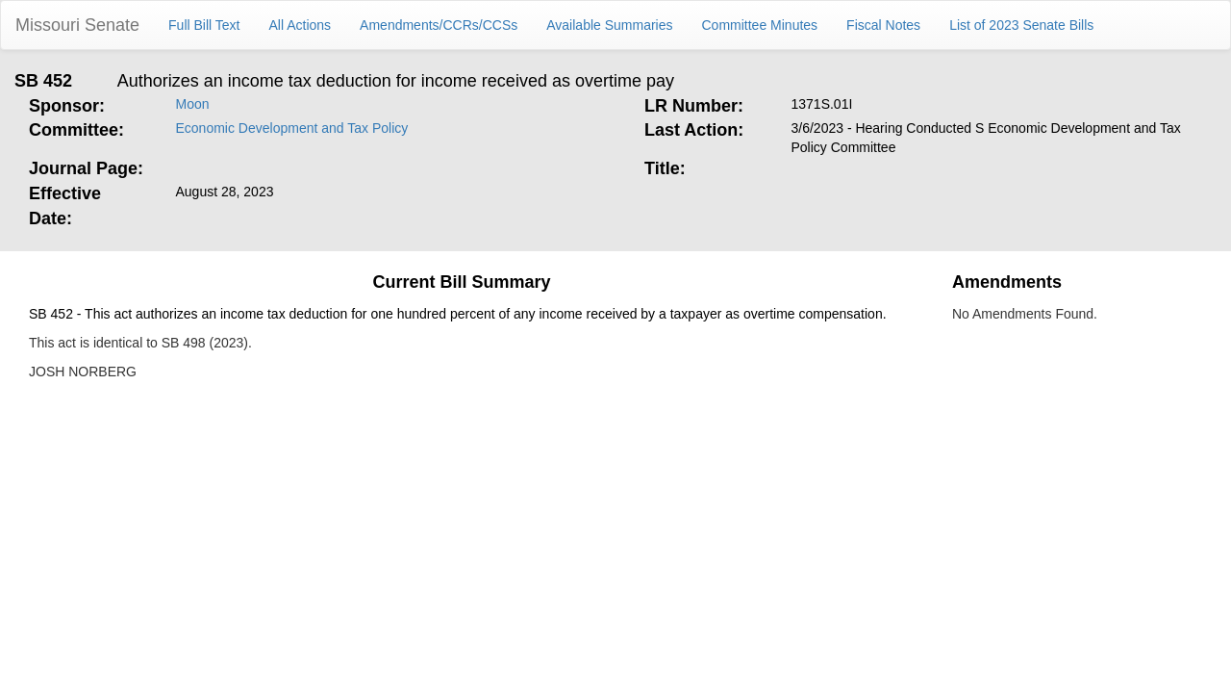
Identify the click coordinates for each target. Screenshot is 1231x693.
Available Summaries (609, 25)
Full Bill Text (203, 25)
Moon (193, 104)
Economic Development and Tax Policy (292, 128)
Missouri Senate (77, 25)
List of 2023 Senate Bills (1021, 25)
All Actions (300, 25)
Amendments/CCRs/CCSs (438, 25)
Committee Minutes (760, 25)
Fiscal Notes (883, 25)
